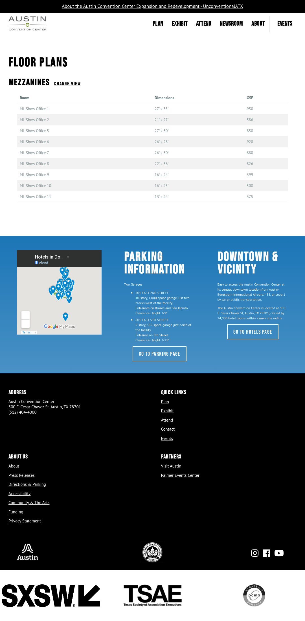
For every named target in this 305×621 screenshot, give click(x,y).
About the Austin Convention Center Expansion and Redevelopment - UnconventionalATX (152, 6)
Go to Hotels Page (252, 332)
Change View (67, 83)
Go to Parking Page (159, 354)
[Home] (27, 24)
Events (284, 23)
